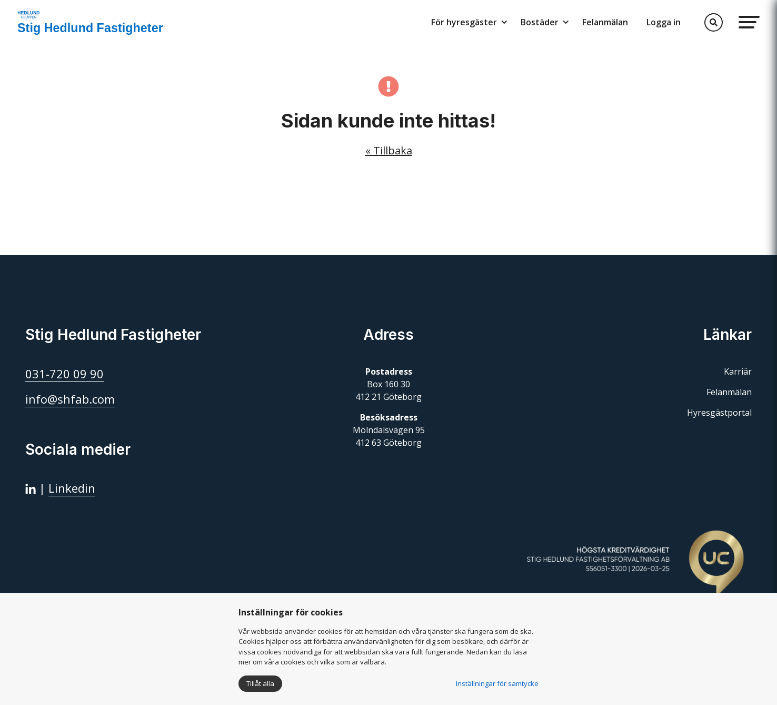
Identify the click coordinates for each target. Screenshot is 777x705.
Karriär (738, 371)
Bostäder (540, 22)
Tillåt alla (260, 683)
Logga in (663, 22)
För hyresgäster (464, 22)
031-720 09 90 (64, 373)
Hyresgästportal (719, 412)
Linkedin (71, 488)
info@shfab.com (70, 399)
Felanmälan (605, 22)
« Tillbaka (388, 150)
